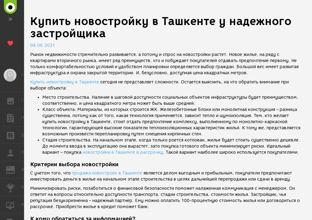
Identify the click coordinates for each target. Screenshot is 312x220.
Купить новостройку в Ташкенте (64, 82)
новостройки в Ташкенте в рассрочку (123, 152)
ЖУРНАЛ (13, 169)
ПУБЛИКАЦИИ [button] (13, 118)
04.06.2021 (42, 45)
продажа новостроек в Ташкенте (107, 173)
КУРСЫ (13, 204)
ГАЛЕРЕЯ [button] (13, 100)
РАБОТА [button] (13, 152)
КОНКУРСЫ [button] (13, 187)
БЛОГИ (13, 135)
